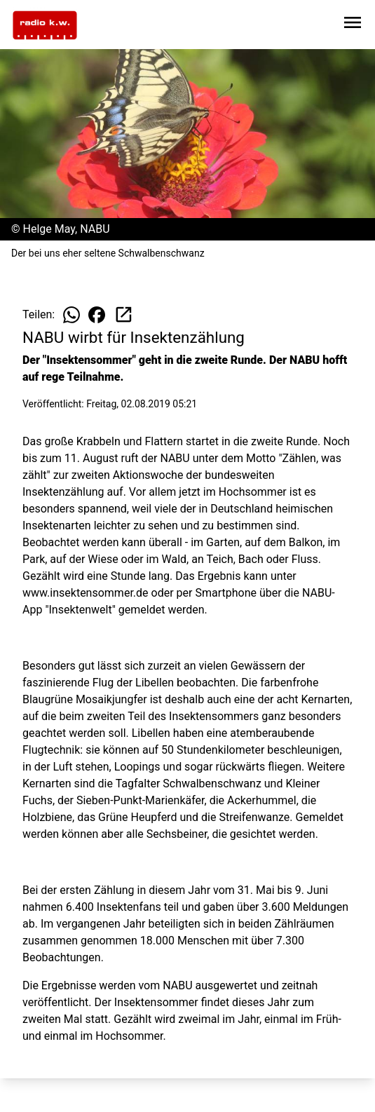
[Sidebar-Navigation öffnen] (352, 25)
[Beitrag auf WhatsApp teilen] (71, 314)
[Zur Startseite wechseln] (45, 25)
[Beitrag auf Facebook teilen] (96, 314)
